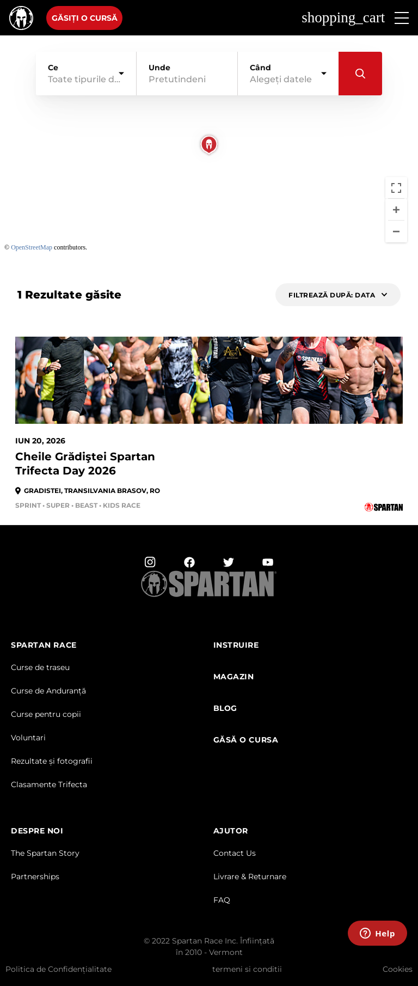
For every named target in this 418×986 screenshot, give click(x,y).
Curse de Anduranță (48, 691)
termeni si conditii (247, 969)
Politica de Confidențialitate (58, 969)
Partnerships (35, 876)
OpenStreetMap (31, 247)
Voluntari (28, 737)
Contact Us (234, 853)
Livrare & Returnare (249, 876)
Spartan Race (44, 645)
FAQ (221, 900)
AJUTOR (230, 831)
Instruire (236, 645)
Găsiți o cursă (85, 18)
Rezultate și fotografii (52, 761)
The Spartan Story (45, 853)
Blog (225, 708)
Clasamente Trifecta (49, 784)
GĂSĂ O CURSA (246, 740)
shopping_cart (343, 17)
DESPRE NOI (37, 831)
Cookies (398, 969)
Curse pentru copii (46, 714)
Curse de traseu (40, 667)
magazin (233, 676)
